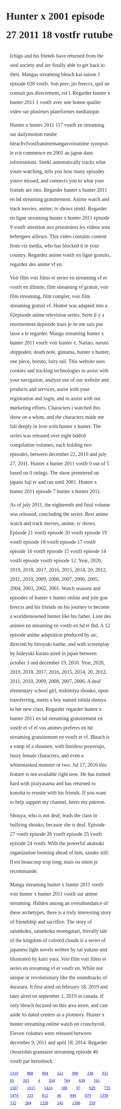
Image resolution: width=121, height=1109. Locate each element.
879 (88, 1095)
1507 (14, 1088)
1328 (44, 1103)
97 (78, 1088)
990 (75, 1073)
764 (67, 1080)
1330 (104, 1095)
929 (92, 1088)
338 (90, 1073)
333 (30, 1095)
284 (28, 1103)
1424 (48, 1088)
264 (52, 1080)
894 (45, 1073)
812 (45, 1095)
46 (59, 1095)
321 (60, 1073)
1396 (76, 1103)
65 (12, 1080)
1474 (14, 1095)
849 (73, 1095)
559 (92, 1103)
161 (97, 1080)
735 (107, 1088)
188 (64, 1088)
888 (30, 1073)
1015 (31, 1088)
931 (105, 1073)
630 (82, 1080)
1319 (14, 1073)
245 (60, 1103)
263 (26, 1080)
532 (13, 1103)
